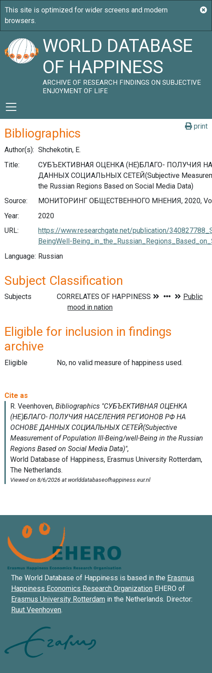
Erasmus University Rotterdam (58, 599)
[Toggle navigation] (11, 106)
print (196, 126)
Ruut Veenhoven (36, 610)
